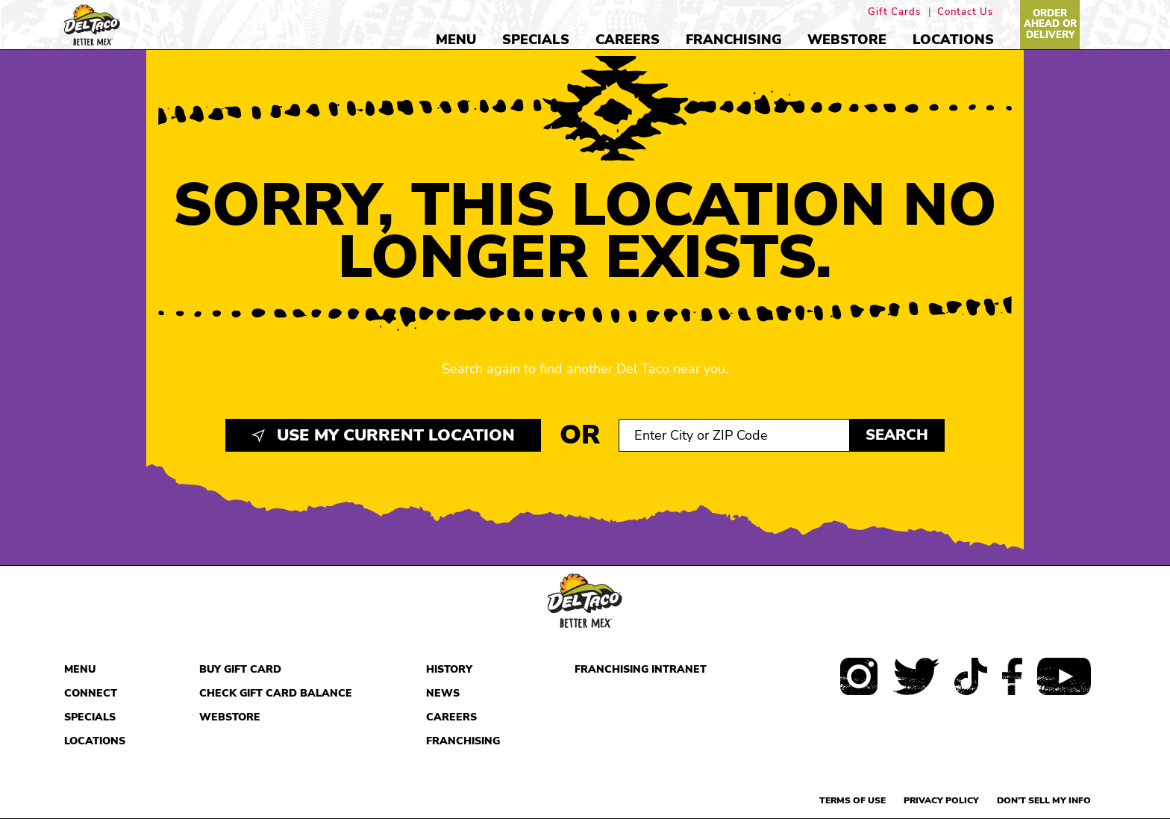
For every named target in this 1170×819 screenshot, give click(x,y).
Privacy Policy (941, 800)
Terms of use (852, 800)
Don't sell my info (1044, 800)
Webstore (846, 40)
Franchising (733, 40)
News (443, 693)
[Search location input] (734, 435)
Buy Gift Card (240, 669)
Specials (535, 40)
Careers (627, 40)
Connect (90, 693)
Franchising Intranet (641, 669)
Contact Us (965, 12)
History (449, 669)
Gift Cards (894, 12)
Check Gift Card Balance (275, 693)
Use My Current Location (383, 435)
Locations (953, 40)
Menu (456, 40)
